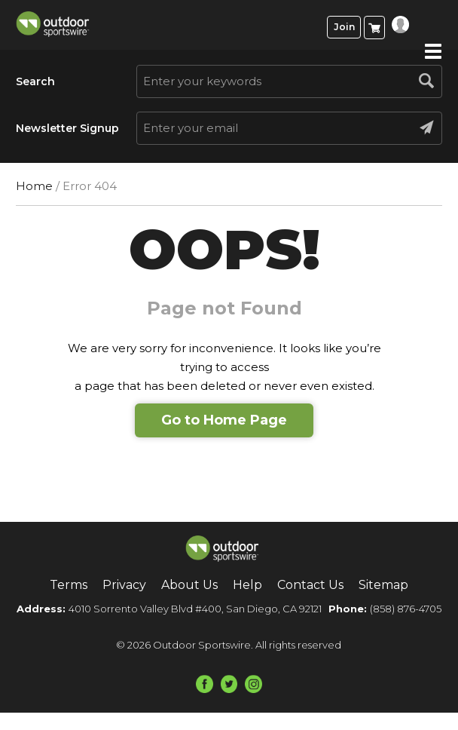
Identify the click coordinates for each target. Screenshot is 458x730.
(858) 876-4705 (405, 609)
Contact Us (310, 585)
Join (344, 26)
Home (34, 186)
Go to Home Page (224, 420)
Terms (68, 585)
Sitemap (383, 585)
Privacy (124, 585)
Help (247, 585)
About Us (189, 585)
